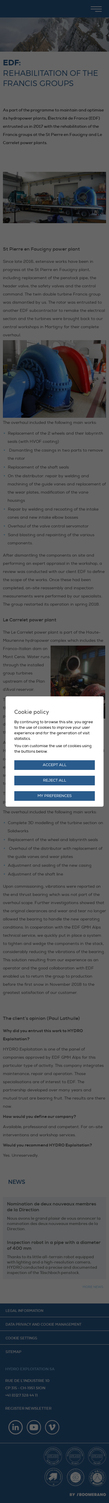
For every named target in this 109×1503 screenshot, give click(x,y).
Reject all (54, 780)
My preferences (54, 796)
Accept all (55, 765)
